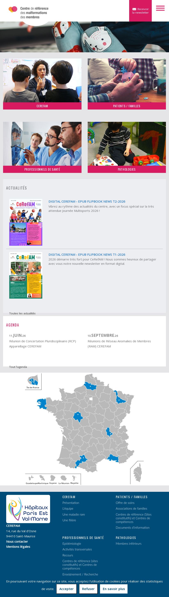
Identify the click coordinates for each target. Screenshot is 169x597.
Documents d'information (132, 527)
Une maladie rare (73, 514)
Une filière (69, 520)
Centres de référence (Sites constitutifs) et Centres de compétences (134, 518)
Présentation (70, 503)
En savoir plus (114, 589)
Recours (67, 555)
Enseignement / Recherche (80, 574)
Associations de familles (131, 508)
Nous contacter (17, 541)
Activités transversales (77, 549)
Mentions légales (18, 546)
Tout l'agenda (18, 367)
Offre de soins (125, 503)
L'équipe (67, 508)
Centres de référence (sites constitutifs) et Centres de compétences (80, 564)
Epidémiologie (71, 543)
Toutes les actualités (22, 313)
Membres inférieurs (128, 543)
